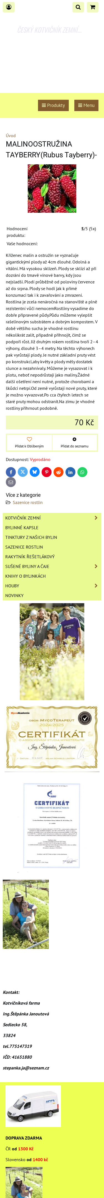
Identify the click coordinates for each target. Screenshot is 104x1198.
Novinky (14, 595)
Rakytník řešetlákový (30, 556)
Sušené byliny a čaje (53, 566)
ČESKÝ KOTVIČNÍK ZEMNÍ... (49, 30)
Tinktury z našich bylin (31, 537)
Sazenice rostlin (28, 502)
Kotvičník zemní (53, 518)
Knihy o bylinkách (25, 576)
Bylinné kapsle (22, 527)
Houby (53, 585)
